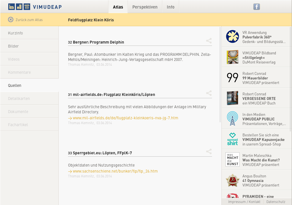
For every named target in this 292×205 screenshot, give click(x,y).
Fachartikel (18, 124)
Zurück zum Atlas (25, 19)
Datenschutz (275, 201)
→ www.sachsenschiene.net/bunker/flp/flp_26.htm (113, 171)
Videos (14, 59)
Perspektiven (145, 7)
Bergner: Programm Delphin (96, 42)
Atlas (118, 7)
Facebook (256, 6)
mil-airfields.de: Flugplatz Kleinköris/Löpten (111, 94)
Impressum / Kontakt (244, 201)
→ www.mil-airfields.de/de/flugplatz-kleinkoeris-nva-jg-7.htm (123, 117)
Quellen (14, 85)
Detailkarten (19, 98)
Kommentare (19, 72)
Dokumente (18, 111)
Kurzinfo (15, 33)
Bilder (13, 46)
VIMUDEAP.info (45, 6)
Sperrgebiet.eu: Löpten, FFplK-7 (100, 152)
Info (170, 7)
